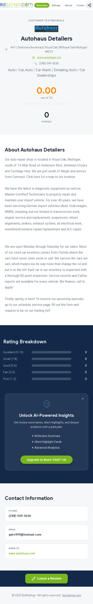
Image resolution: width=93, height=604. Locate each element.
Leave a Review (46, 579)
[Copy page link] (89, 5)
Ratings (56, 5)
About (68, 5)
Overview (41, 5)
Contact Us (83, 5)
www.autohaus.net (46, 57)
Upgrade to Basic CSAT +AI (46, 459)
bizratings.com (71, 595)
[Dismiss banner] (83, 398)
